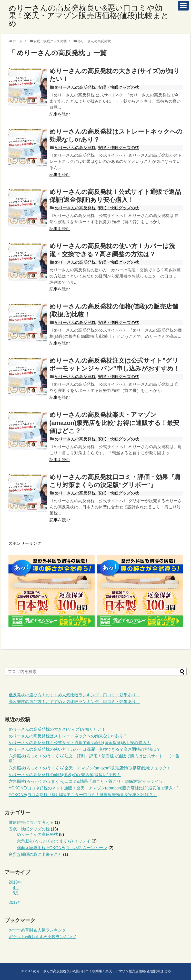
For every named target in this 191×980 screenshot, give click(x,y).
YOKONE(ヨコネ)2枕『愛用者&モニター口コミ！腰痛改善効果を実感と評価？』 (83, 795)
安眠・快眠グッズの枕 (118, 87)
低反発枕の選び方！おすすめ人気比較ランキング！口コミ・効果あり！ (74, 695)
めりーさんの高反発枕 (75, 87)
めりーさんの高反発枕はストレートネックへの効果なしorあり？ (68, 736)
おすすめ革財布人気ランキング (37, 930)
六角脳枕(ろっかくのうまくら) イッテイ (54, 841)
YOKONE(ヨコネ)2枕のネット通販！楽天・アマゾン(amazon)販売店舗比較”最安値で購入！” (93, 788)
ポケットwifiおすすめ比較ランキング (42, 937)
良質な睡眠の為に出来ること (35, 854)
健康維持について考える (31, 822)
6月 (16, 893)
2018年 (15, 882)
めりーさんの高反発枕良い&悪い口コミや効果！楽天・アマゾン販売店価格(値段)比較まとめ (88, 15)
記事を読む (59, 114)
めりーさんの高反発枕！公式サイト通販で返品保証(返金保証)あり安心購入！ (80, 742)
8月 (16, 887)
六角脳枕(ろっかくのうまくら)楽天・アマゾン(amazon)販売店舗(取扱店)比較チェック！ (90, 768)
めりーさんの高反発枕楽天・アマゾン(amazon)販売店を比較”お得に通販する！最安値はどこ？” (114, 422)
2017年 (15, 902)
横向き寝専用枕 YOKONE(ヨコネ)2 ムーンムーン (62, 848)
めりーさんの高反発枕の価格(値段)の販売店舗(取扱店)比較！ (65, 775)
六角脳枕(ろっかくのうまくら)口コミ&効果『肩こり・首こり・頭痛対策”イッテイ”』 (87, 781)
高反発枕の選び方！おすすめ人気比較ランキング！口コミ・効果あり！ (74, 701)
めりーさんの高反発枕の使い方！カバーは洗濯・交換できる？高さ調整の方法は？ (84, 749)
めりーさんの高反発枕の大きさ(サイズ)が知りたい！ (57, 729)
